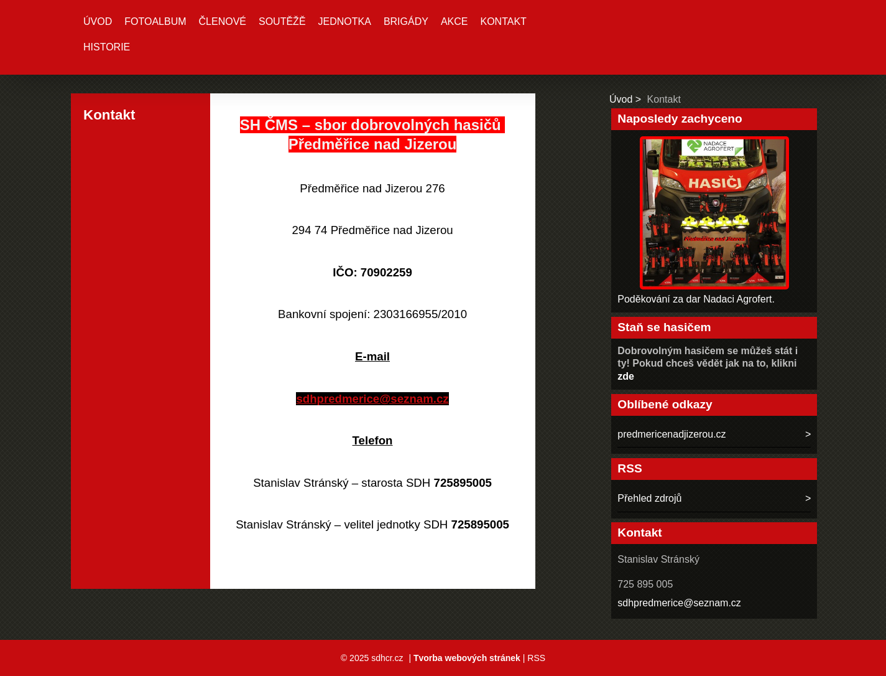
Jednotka (344, 21)
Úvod (97, 21)
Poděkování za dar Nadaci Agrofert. (696, 299)
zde (625, 376)
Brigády (406, 21)
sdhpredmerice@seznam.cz (679, 603)
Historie (106, 47)
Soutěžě (282, 21)
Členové (222, 21)
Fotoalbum (155, 21)
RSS (536, 658)
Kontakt (503, 21)
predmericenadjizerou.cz (671, 434)
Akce (454, 21)
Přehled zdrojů (649, 498)
